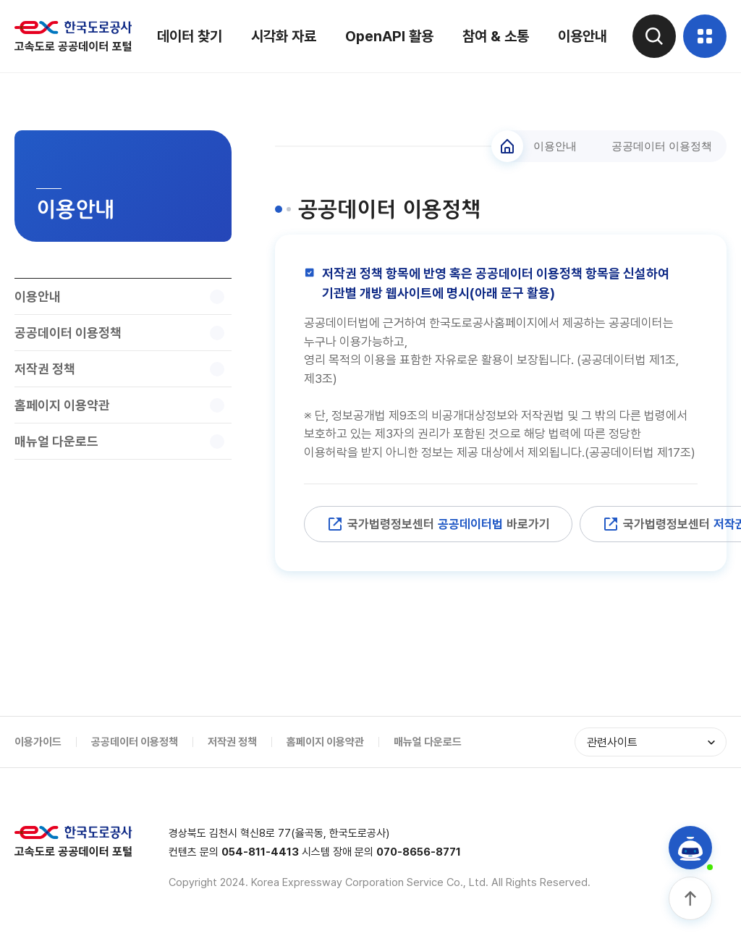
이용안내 (582, 36)
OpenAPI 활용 (389, 36)
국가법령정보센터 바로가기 (438, 524)
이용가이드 (38, 741)
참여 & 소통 (495, 36)
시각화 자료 (283, 36)
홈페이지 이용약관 (325, 741)
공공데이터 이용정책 (134, 741)
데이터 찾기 (189, 36)
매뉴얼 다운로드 (428, 741)
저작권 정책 (232, 741)
